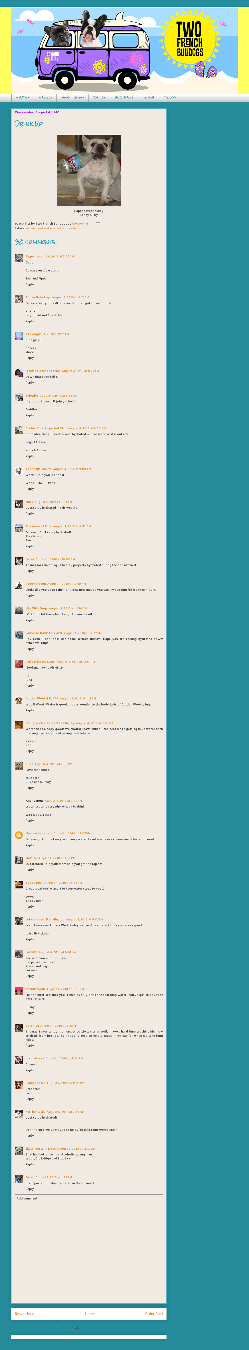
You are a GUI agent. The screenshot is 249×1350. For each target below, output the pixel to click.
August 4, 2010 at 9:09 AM (72, 469)
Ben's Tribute (124, 97)
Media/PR (170, 97)
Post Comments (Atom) (99, 1328)
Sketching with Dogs (41, 1148)
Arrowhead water (39, 228)
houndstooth (35, 989)
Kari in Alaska (35, 1111)
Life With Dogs (37, 608)
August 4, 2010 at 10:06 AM (55, 559)
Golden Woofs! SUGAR (42, 698)
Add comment (26, 1198)
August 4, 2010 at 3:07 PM (71, 833)
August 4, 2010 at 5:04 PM (63, 882)
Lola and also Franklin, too (45, 919)
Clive (29, 764)
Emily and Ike (35, 1083)
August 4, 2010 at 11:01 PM (64, 1058)
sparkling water (65, 228)
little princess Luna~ (40, 661)
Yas (28, 334)
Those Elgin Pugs (38, 297)
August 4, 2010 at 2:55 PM (53, 764)
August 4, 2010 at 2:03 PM (94, 723)
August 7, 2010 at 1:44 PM (53, 1177)
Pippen (30, 256)
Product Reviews (72, 97)
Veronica (32, 1025)
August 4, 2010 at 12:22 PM (82, 633)
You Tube (99, 97)
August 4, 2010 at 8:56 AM (87, 428)
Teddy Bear (34, 882)
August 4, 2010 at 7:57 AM (55, 256)
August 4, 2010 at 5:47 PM (84, 919)
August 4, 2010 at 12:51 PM (76, 661)
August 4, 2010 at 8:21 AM (80, 371)
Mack (29, 502)
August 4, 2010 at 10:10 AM (66, 583)
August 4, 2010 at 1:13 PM (78, 698)
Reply (30, 284)
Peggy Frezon (36, 583)
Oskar (30, 1177)
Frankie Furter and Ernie (43, 371)
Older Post (154, 1314)
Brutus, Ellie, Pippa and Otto (46, 428)
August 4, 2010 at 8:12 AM (70, 297)
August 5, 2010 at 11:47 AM (76, 1148)
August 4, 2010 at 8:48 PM (59, 1025)
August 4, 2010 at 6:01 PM (57, 952)
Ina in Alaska (35, 1058)
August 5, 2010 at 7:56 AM (65, 1111)
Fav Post (148, 97)
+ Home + (22, 97)
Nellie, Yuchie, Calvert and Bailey (50, 723)
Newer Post (24, 1314)
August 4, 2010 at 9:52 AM (72, 526)
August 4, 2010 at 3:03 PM (63, 800)
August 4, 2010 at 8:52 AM (58, 395)
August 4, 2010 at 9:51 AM (53, 502)
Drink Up (29, 124)
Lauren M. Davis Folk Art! (44, 633)
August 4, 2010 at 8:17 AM (50, 334)
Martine (31, 858)
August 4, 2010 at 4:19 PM (56, 858)
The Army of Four (39, 526)
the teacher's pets (39, 833)
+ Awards (45, 97)
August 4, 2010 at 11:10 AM (68, 608)
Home (90, 1314)
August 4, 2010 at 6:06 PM (65, 989)
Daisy (30, 559)
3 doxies (32, 395)
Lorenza (31, 952)
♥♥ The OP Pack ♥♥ (39, 469)
